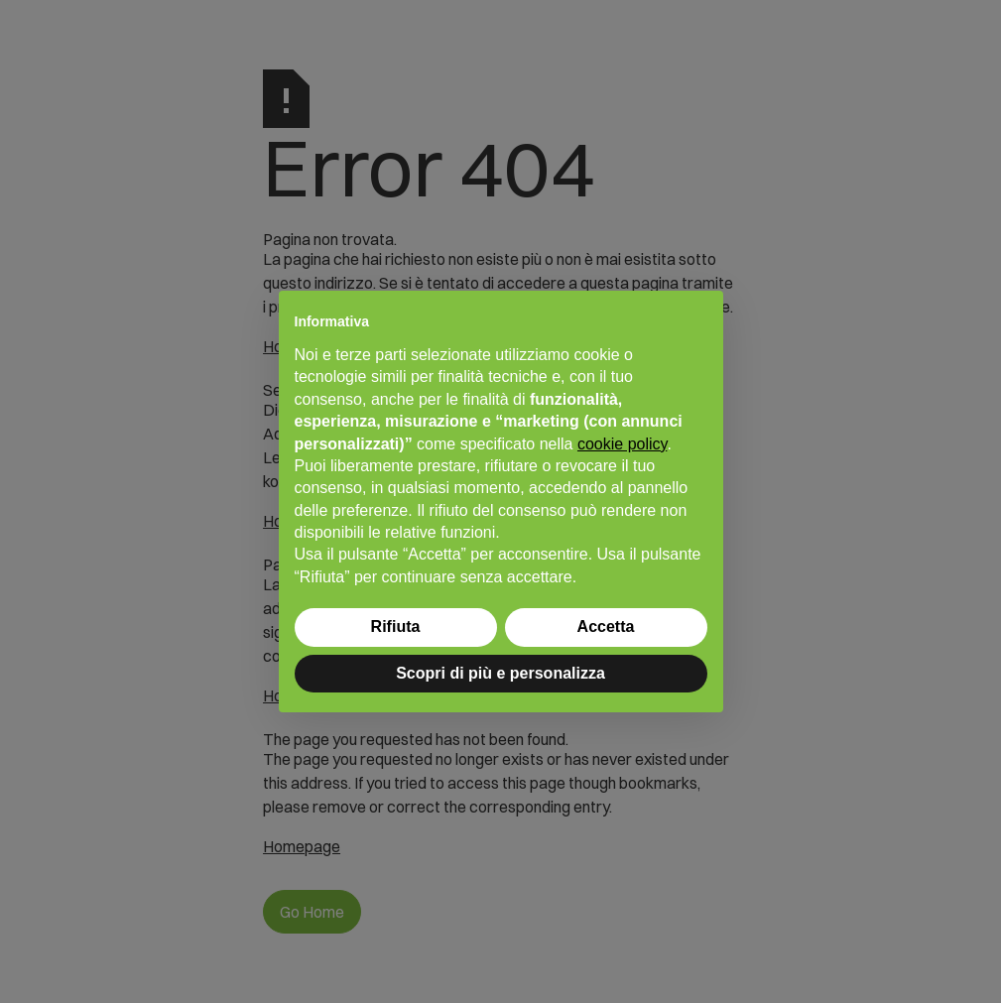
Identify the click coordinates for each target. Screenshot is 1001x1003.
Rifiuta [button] (396, 626)
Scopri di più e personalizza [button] (500, 673)
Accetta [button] (606, 626)
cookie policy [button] (622, 444)
